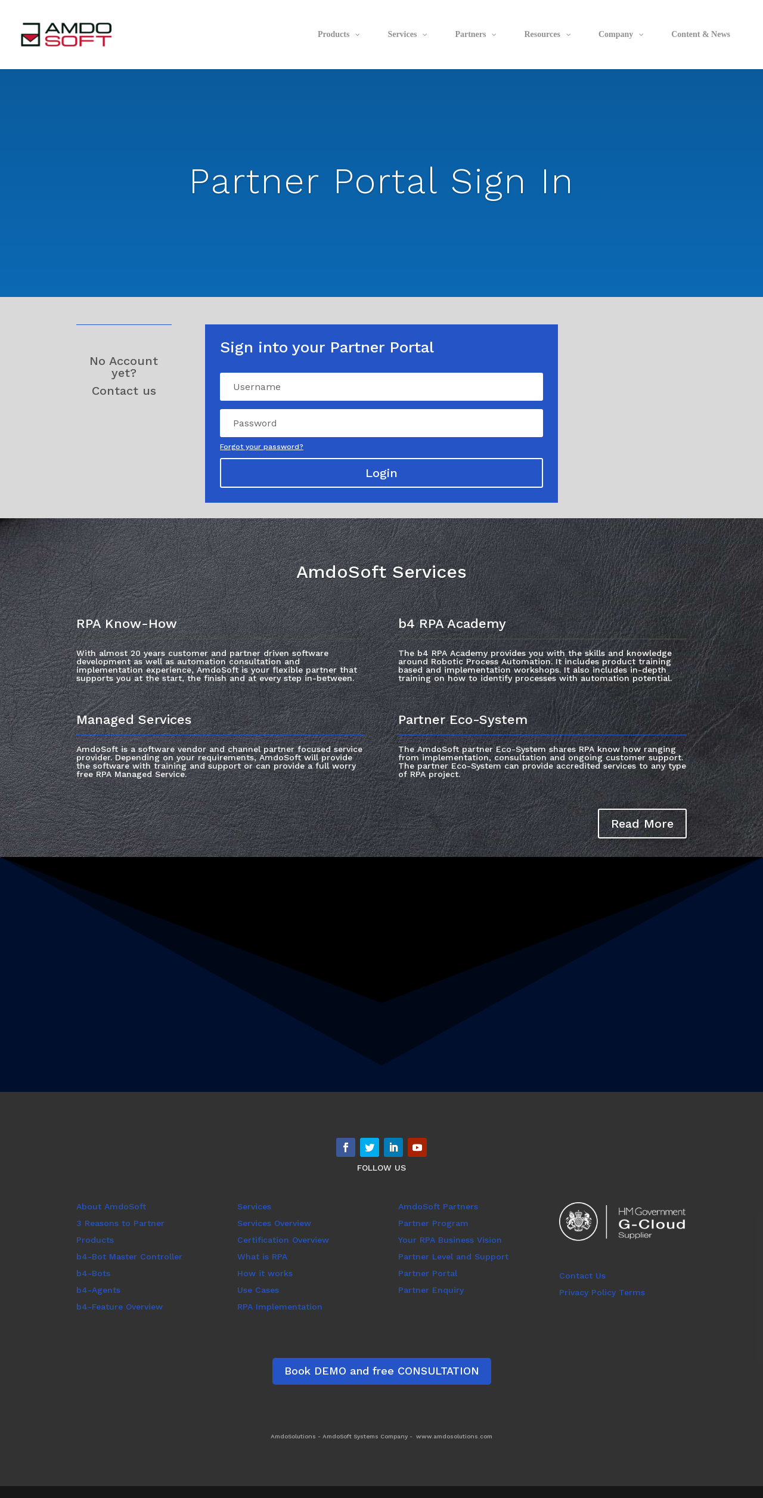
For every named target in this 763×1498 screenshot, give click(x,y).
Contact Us (582, 1275)
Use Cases (258, 1290)
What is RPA (262, 1256)
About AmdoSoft (111, 1206)
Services (254, 1206)
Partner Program (433, 1223)
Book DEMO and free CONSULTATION (381, 1370)
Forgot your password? (261, 446)
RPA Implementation (279, 1306)
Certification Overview (283, 1240)
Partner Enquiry (431, 1290)
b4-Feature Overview (119, 1306)
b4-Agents (98, 1290)
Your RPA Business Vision (450, 1240)
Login (381, 473)
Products (95, 1240)
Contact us (124, 390)
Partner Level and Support (453, 1256)
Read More (642, 823)
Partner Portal (427, 1273)
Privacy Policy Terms (602, 1292)
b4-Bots (93, 1273)
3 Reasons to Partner (120, 1223)
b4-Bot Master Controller (129, 1256)
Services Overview (274, 1223)
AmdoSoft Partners (438, 1206)
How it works (265, 1273)
